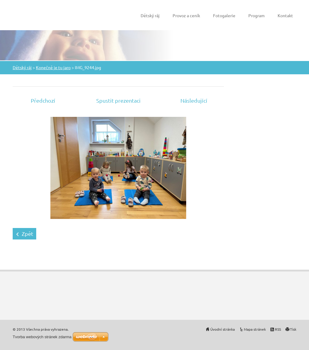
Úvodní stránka (222, 329)
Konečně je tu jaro (53, 67)
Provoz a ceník (186, 15)
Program (256, 15)
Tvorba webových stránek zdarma (42, 337)
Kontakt (285, 15)
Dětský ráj (150, 15)
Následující (193, 100)
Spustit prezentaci (118, 100)
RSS (278, 329)
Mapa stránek (255, 329)
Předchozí (43, 100)
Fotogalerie (224, 15)
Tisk (293, 329)
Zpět (27, 233)
